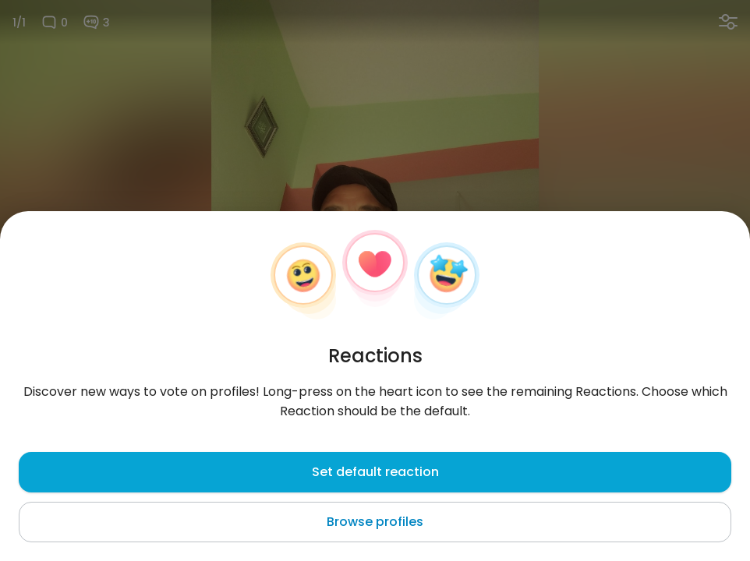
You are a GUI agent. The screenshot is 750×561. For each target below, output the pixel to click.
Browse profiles (375, 522)
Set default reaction (375, 472)
